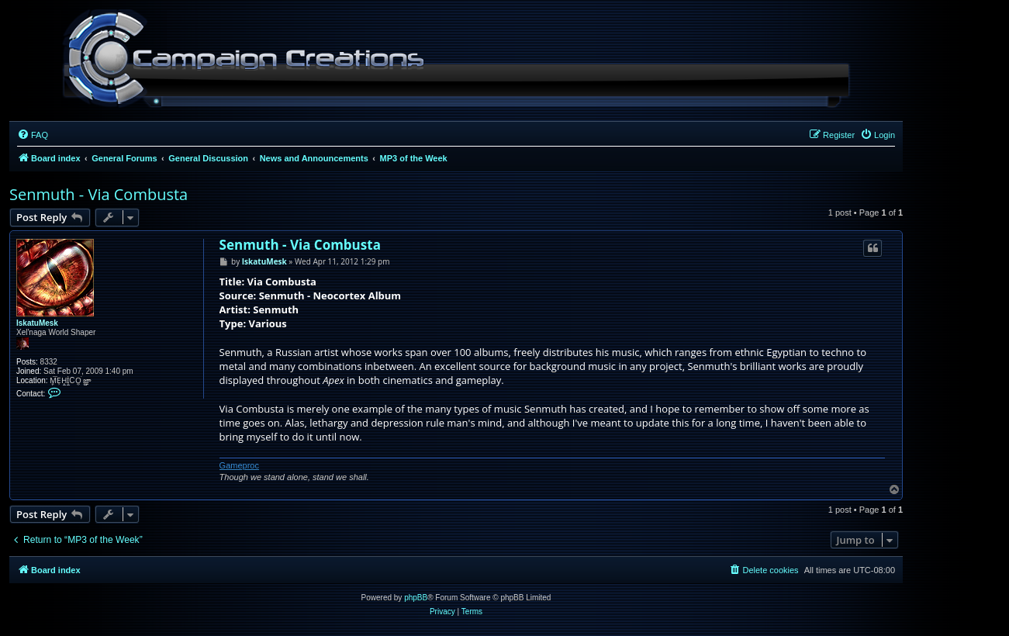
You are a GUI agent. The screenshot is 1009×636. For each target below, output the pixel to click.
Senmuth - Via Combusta (98, 194)
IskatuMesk (37, 323)
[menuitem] (32, 135)
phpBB (415, 597)
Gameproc (239, 465)
